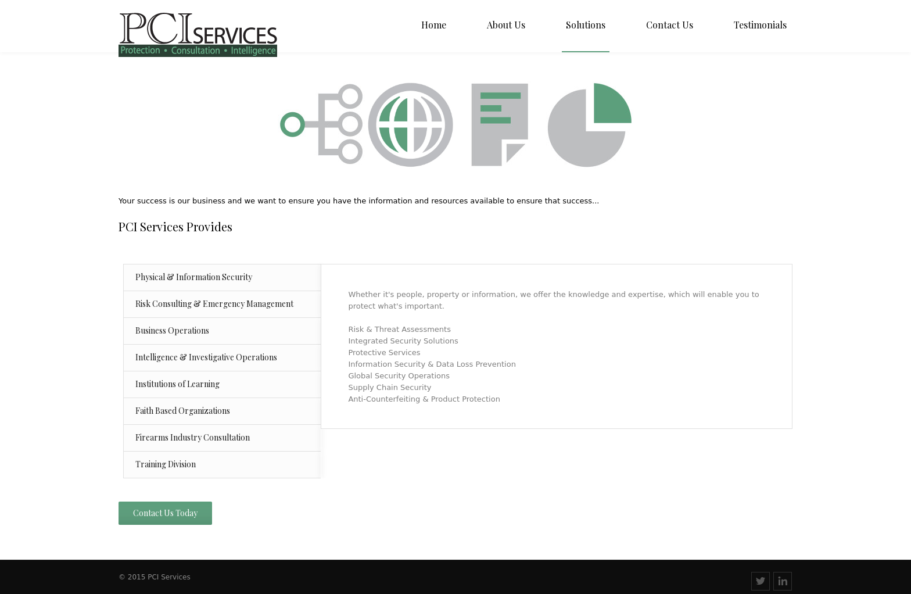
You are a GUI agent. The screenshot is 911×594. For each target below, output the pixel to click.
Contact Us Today (165, 512)
